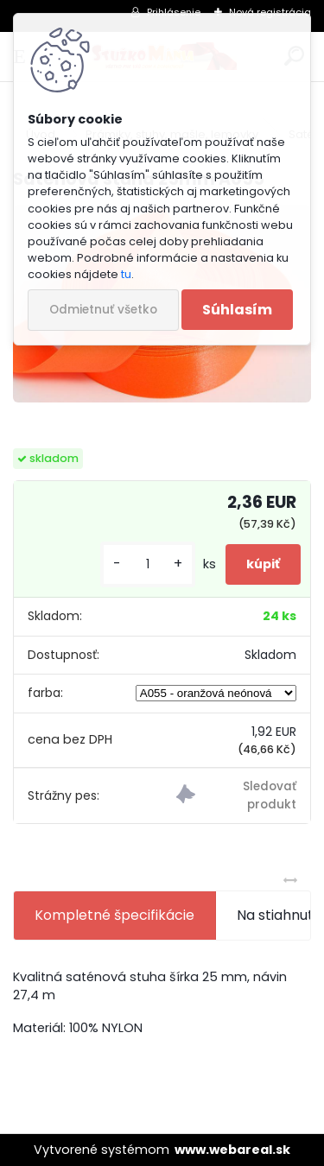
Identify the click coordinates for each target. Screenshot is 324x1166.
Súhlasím (237, 310)
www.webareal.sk (232, 1149)
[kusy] (148, 564)
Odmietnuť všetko (103, 309)
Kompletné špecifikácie (114, 915)
